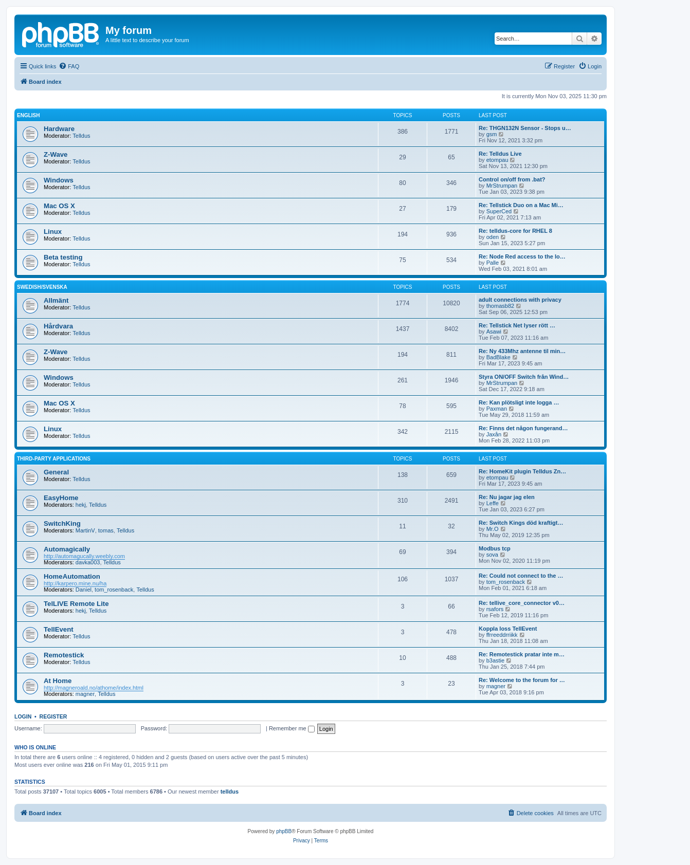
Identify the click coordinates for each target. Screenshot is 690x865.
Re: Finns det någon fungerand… (523, 428)
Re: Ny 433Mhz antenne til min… (522, 351)
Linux (53, 231)
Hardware (59, 129)
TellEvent (59, 629)
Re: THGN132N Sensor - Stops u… (525, 128)
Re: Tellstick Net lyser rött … (517, 325)
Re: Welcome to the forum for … (522, 680)
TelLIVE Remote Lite (76, 604)
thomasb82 (500, 306)
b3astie (495, 660)
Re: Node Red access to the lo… (522, 256)
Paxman (496, 409)
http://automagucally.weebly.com (84, 556)
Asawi (493, 331)
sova (492, 554)
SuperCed (499, 211)
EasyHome (61, 498)
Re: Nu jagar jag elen (507, 497)
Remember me (292, 728)
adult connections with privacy (520, 300)
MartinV (85, 530)
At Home (57, 681)
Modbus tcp (495, 548)
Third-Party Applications (53, 459)
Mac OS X (59, 206)
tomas (106, 530)
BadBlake (498, 357)
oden (492, 237)
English (28, 115)
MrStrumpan (502, 185)
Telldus (81, 136)
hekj (81, 505)
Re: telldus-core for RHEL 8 (515, 231)
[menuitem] (69, 66)
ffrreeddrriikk (502, 635)
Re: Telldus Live (500, 154)
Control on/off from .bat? (512, 179)
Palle (492, 263)
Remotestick (64, 655)
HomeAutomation (72, 576)
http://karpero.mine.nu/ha (75, 583)
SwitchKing (62, 523)
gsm (491, 134)
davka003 (88, 562)
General (56, 472)
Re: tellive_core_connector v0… (522, 603)
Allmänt (56, 300)
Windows (59, 180)
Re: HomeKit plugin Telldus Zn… (522, 471)
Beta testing (63, 257)
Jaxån (493, 434)
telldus (230, 791)
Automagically (67, 549)
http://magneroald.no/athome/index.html (93, 688)
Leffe (492, 503)
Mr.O (492, 529)
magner (85, 694)
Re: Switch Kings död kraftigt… (521, 523)
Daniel (84, 589)
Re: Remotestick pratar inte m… (522, 654)
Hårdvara (58, 326)
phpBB (284, 831)
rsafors (495, 609)
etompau (497, 160)
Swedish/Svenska (42, 287)
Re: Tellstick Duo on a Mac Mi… (521, 205)
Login (22, 716)
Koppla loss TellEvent (508, 628)
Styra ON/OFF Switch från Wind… (524, 377)
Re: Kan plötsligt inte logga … (519, 402)
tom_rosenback (114, 589)
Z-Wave (55, 154)
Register (53, 716)
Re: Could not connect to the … (521, 576)
